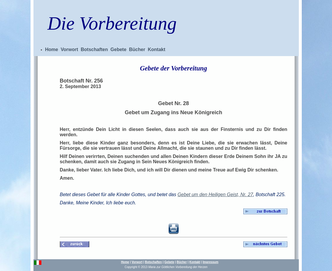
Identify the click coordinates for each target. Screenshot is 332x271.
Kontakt (157, 49)
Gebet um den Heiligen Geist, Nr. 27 (215, 194)
